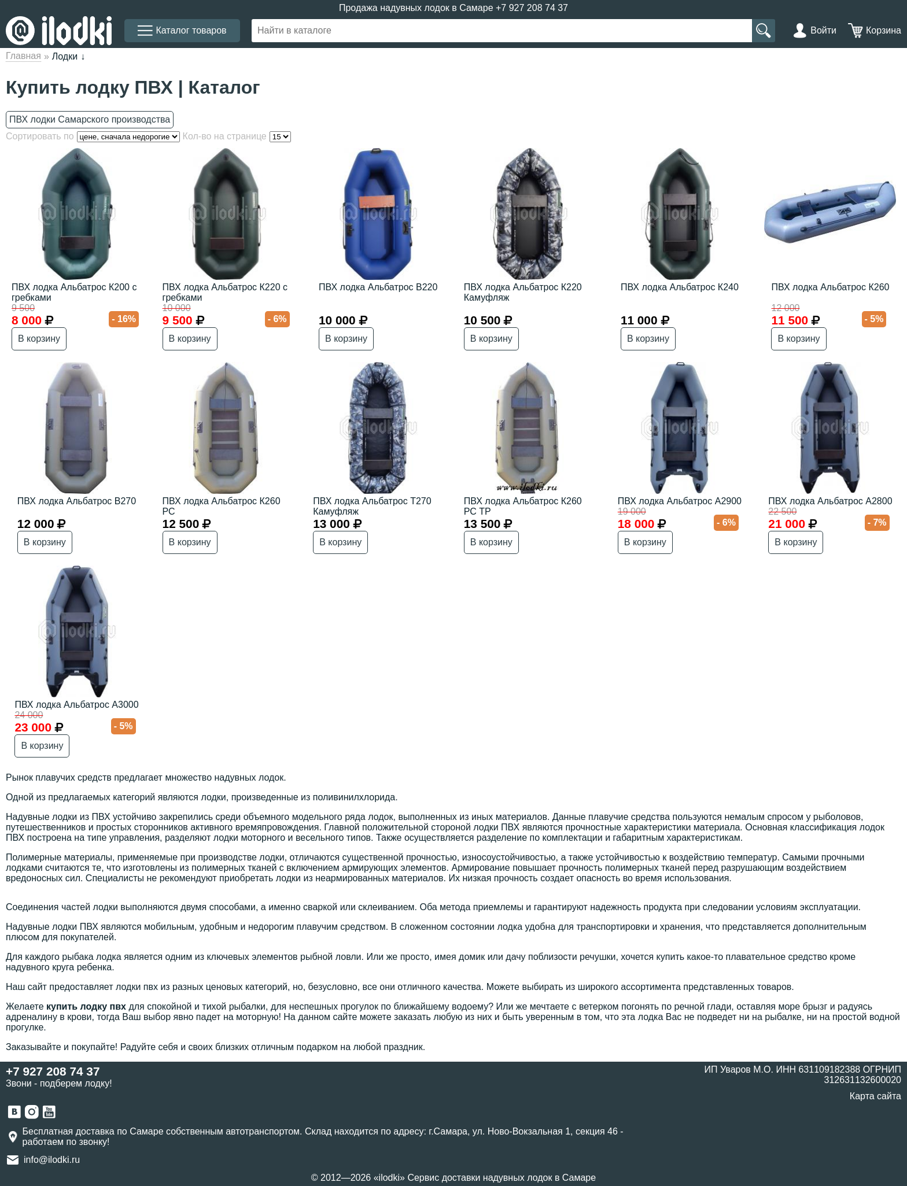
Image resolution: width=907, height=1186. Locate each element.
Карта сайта (875, 1096)
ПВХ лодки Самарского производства (89, 119)
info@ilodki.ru (52, 1160)
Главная (23, 56)
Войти (823, 30)
